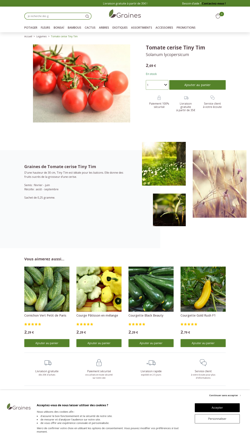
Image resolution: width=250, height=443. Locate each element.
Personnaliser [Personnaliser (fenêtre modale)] (217, 419)
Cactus (90, 27)
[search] (87, 16)
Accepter (217, 408)
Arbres (104, 27)
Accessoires (164, 27)
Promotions (186, 27)
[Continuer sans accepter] (225, 395)
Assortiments (141, 27)
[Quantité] (157, 85)
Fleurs (45, 27)
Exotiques (120, 27)
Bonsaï (59, 27)
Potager (30, 27)
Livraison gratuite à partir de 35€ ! (125, 3)
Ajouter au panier (46, 343)
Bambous (74, 27)
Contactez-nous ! (214, 3)
